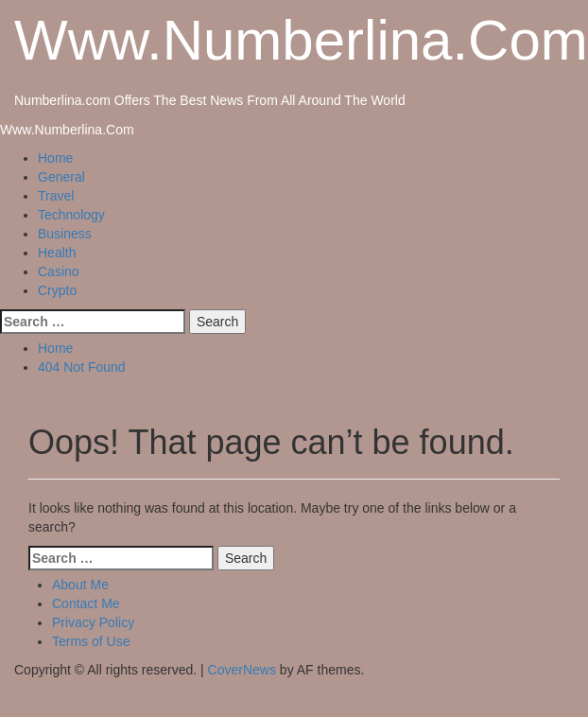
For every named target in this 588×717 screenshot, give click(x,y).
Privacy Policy (93, 622)
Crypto (57, 290)
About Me (80, 584)
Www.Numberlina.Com (301, 40)
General (61, 176)
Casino (58, 271)
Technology (71, 214)
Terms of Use (91, 641)
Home (55, 158)
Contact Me (86, 603)
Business (65, 233)
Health (57, 252)
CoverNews (242, 669)
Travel (56, 195)
